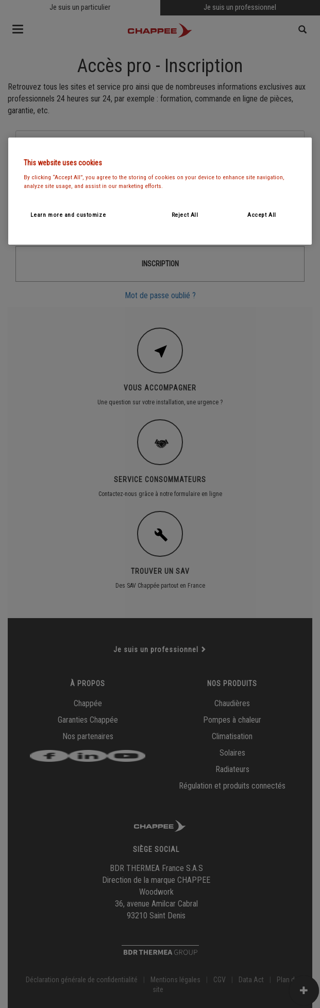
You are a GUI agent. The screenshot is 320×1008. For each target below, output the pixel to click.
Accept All (261, 214)
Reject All (185, 214)
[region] (160, 191)
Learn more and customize (68, 214)
